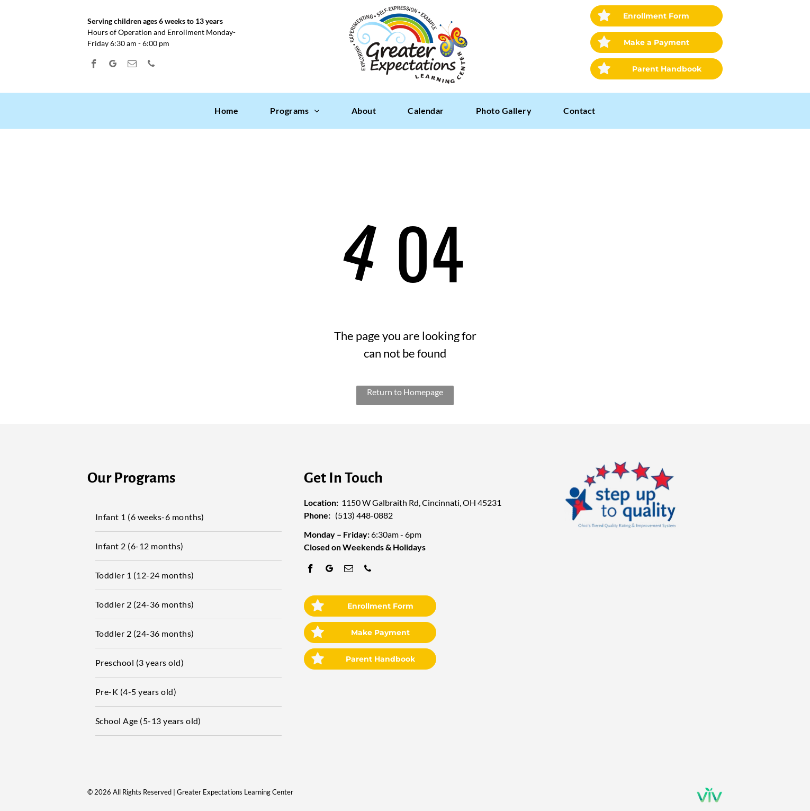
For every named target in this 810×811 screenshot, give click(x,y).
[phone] (151, 65)
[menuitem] (226, 111)
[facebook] (94, 65)
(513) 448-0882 (364, 515)
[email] (132, 65)
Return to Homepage (405, 392)
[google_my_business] (113, 65)
